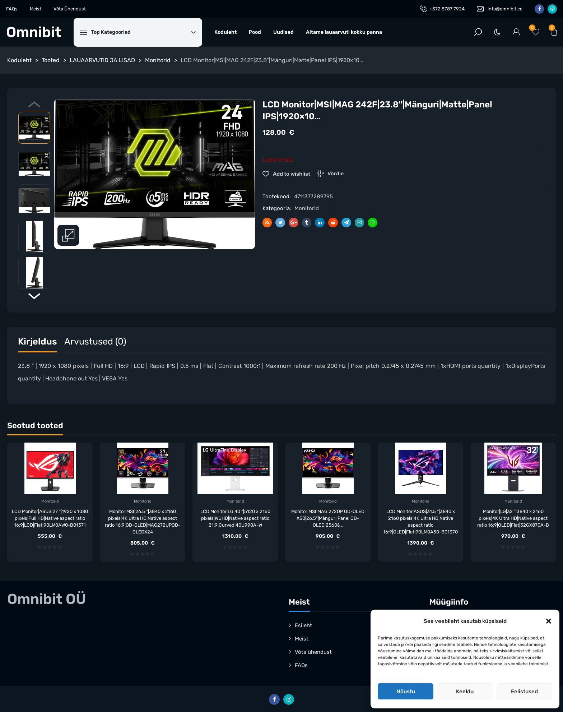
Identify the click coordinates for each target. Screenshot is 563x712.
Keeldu (465, 691)
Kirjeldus (37, 341)
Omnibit (33, 32)
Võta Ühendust (69, 8)
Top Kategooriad (143, 32)
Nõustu (405, 691)
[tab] (37, 343)
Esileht (303, 625)
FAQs (12, 8)
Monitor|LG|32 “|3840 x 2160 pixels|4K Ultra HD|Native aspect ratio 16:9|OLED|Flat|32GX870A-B (513, 518)
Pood (255, 32)
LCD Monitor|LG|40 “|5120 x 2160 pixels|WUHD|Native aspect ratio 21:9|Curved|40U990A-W (235, 518)
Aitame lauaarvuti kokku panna (344, 32)
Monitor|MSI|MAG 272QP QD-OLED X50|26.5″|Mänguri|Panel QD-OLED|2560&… (327, 518)
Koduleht (225, 32)
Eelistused (524, 691)
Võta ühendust (313, 652)
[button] (548, 621)
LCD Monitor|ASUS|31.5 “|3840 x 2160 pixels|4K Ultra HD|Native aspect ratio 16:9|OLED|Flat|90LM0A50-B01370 (420, 522)
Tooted (51, 60)
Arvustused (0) (95, 341)
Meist (35, 8)
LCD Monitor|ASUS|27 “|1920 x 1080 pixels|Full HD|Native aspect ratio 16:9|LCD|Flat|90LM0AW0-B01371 (50, 518)
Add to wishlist (291, 174)
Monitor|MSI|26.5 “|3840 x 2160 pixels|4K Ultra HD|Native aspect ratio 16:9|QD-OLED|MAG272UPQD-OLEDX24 (142, 522)
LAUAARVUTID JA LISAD (102, 60)
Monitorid (158, 60)
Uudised (283, 32)
